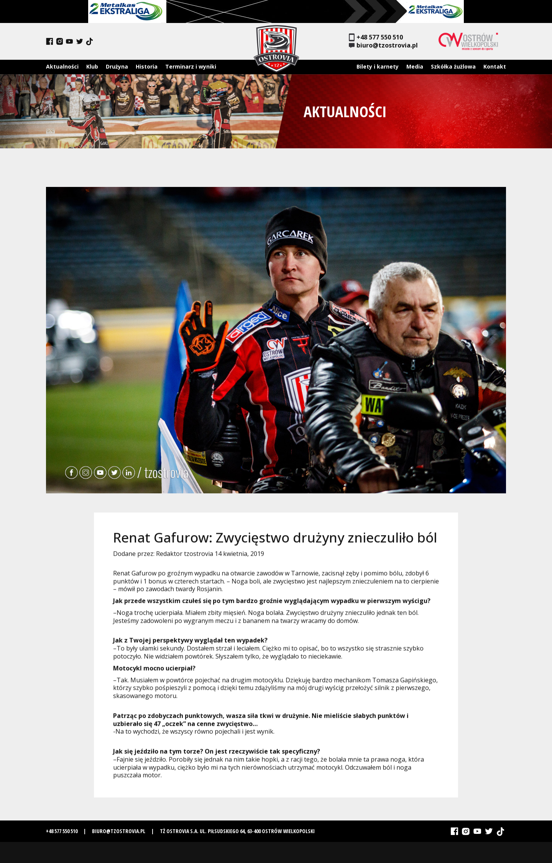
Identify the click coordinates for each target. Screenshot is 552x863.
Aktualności (62, 66)
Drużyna (117, 66)
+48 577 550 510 (376, 37)
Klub (92, 66)
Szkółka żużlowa (453, 66)
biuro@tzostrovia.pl (383, 45)
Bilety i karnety (377, 66)
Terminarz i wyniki (190, 66)
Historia (147, 66)
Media (414, 66)
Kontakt (494, 66)
